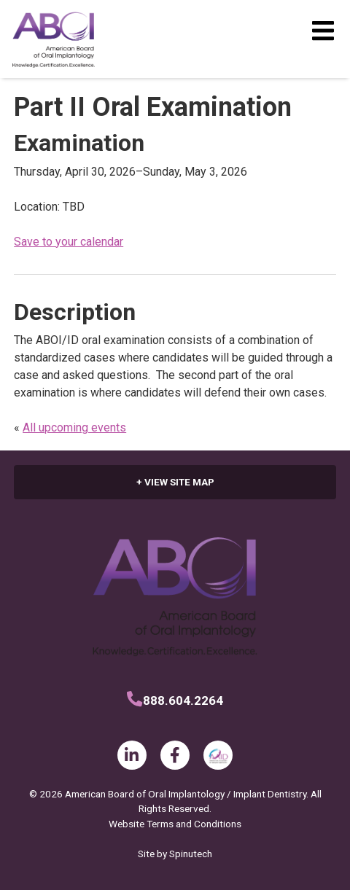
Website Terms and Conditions (175, 824)
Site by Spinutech (175, 853)
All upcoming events (74, 427)
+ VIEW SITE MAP (175, 482)
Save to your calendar (68, 242)
